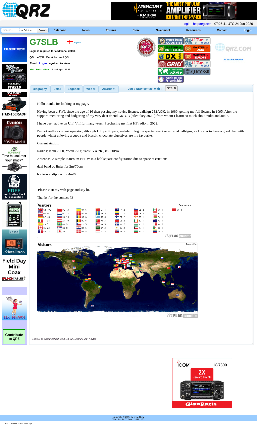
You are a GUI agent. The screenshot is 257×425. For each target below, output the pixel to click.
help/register (202, 24)
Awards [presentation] (109, 89)
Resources (193, 30)
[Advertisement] (93, 383)
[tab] (40, 88)
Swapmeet (163, 30)
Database (59, 30)
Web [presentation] (91, 89)
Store (136, 30)
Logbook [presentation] (74, 89)
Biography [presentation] (40, 89)
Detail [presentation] (57, 89)
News (86, 30)
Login (247, 30)
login (187, 24)
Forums (111, 30)
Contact (222, 30)
